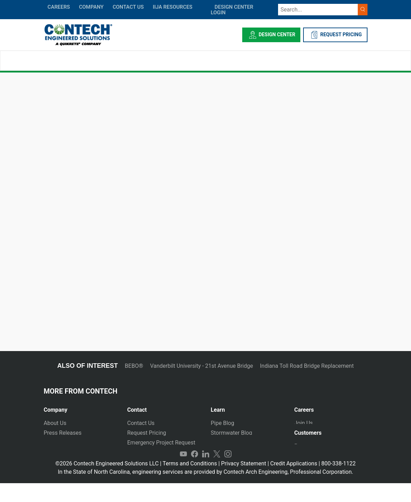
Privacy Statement (243, 482)
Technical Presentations (240, 442)
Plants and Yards (148, 452)
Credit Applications (293, 482)
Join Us (303, 423)
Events (52, 462)
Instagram (228, 473)
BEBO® (134, 366)
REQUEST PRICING (335, 34)
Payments (306, 450)
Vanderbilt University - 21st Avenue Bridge (201, 366)
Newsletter (57, 452)
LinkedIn (206, 473)
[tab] (80, 407)
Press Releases (63, 432)
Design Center (271, 34)
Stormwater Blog (231, 432)
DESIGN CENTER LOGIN (232, 10)
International (143, 462)
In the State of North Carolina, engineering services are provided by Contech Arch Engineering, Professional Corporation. (205, 490)
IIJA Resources (172, 7)
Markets (54, 442)
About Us (55, 423)
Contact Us (141, 423)
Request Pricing (146, 432)
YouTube (183, 473)
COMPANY (91, 7)
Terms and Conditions (190, 482)
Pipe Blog (222, 423)
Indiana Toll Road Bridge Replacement (307, 366)
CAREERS (59, 7)
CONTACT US (128, 7)
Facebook (194, 473)
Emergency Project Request (161, 442)
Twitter (217, 473)
